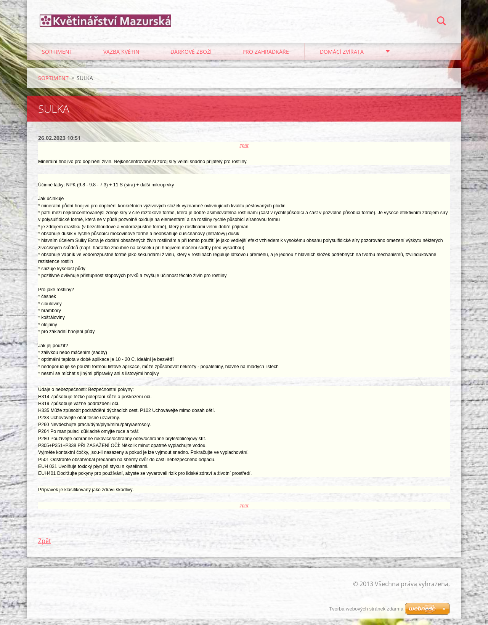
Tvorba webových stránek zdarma (366, 609)
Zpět (44, 547)
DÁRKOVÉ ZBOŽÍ (191, 57)
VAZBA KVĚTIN (121, 57)
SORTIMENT (57, 57)
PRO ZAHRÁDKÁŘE (265, 57)
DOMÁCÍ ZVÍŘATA (342, 57)
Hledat (441, 22)
